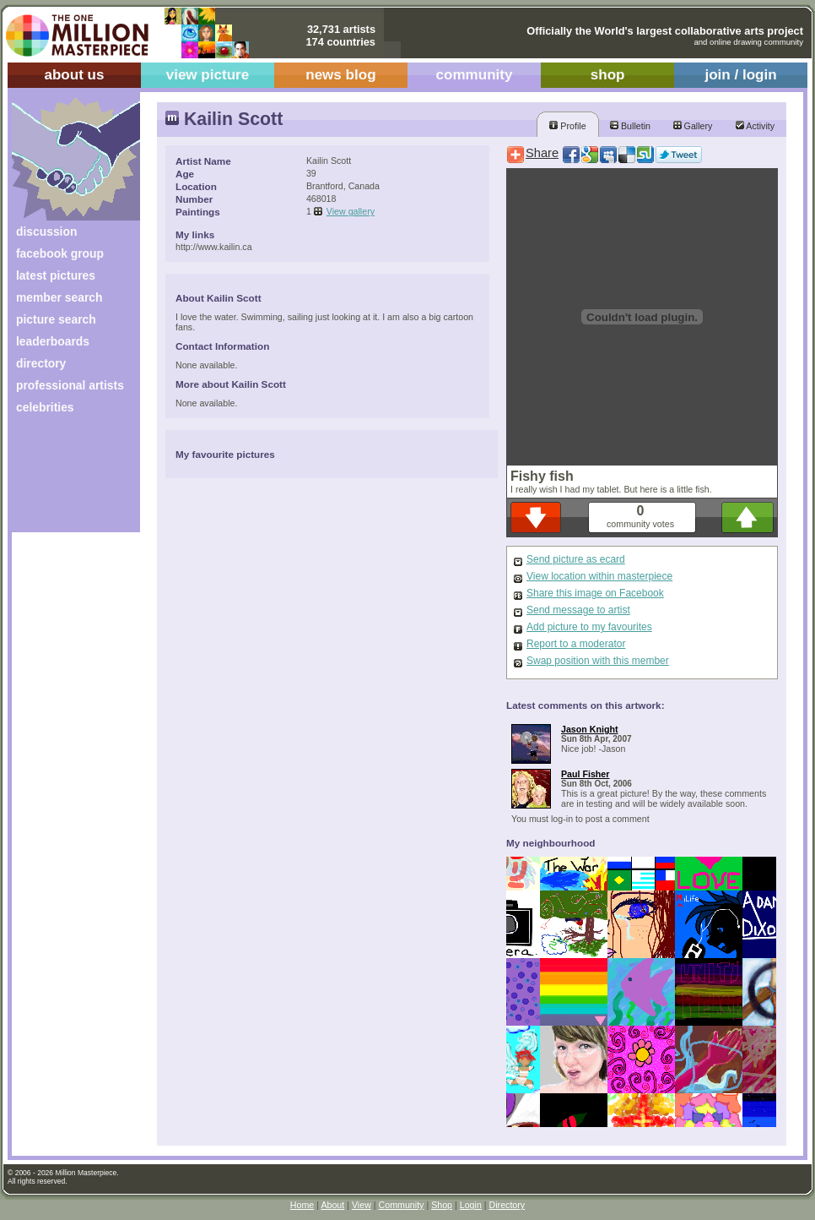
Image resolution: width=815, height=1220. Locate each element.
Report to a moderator (575, 644)
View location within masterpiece (599, 576)
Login (471, 1205)
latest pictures (55, 275)
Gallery (693, 126)
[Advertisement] (64, 479)
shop (608, 75)
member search (59, 297)
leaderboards (52, 341)
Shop (441, 1205)
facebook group (60, 253)
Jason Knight (589, 729)
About (332, 1205)
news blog (340, 75)
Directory (507, 1205)
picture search (56, 319)
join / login (740, 75)
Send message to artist (578, 610)
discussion (46, 231)
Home (302, 1205)
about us (74, 75)
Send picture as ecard (575, 559)
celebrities (45, 407)
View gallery (351, 211)
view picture (208, 75)
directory (41, 363)
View (361, 1205)
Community (401, 1205)
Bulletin (630, 126)
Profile (567, 126)
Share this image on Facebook (595, 593)
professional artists (70, 385)
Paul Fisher (585, 774)
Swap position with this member (597, 661)
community (474, 75)
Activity (755, 126)
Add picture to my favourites (589, 627)
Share (542, 153)
